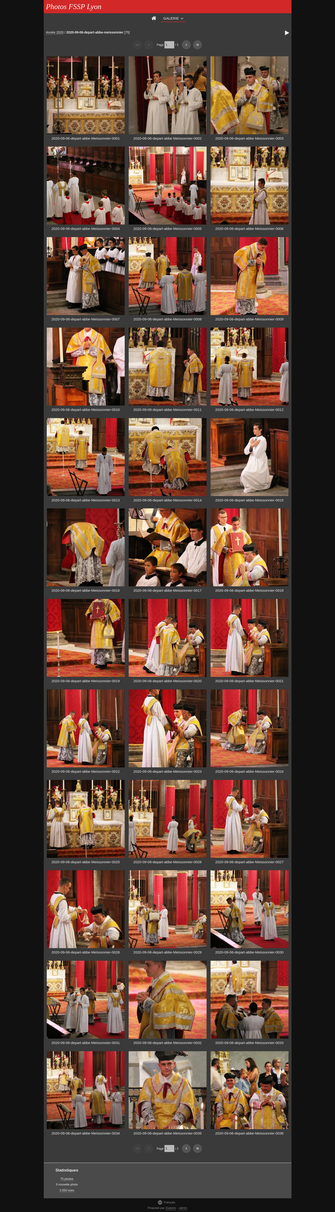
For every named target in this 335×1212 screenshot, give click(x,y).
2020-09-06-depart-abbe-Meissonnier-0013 (85, 500)
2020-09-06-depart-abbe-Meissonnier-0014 (167, 500)
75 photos (66, 1179)
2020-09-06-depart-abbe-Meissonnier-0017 (167, 590)
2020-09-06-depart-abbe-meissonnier (94, 32)
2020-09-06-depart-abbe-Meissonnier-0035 (167, 1133)
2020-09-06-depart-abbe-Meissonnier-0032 (167, 1043)
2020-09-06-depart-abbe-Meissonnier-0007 (85, 319)
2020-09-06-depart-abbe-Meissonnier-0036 (249, 1133)
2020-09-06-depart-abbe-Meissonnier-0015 (249, 500)
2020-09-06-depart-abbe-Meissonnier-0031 (85, 1043)
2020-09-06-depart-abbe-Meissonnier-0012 (249, 410)
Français (166, 1202)
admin (183, 1208)
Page (160, 45)
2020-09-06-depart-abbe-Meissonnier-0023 (167, 771)
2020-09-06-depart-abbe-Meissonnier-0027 (249, 862)
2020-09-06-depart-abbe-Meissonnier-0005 (167, 229)
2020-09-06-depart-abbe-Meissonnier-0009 (249, 319)
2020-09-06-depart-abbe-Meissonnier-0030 (249, 952)
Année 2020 (55, 32)
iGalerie (171, 1208)
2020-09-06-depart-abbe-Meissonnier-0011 (167, 410)
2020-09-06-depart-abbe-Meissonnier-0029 (167, 952)
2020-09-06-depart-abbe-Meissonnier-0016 (85, 590)
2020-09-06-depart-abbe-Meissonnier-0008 (167, 319)
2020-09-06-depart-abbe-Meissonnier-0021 (249, 681)
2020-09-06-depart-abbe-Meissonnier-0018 (249, 590)
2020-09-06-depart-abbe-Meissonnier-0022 (85, 771)
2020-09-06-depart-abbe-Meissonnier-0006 (249, 229)
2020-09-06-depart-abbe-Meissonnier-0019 (85, 681)
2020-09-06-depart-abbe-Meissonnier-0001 (85, 138)
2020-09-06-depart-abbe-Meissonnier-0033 (249, 1043)
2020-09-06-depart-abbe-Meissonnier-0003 (249, 138)
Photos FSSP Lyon (73, 6)
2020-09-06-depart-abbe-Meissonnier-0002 (167, 138)
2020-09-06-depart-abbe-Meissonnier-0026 (167, 862)
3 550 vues (67, 1190)
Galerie (171, 18)
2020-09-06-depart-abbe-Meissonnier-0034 (85, 1133)
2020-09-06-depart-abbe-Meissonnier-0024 (249, 771)
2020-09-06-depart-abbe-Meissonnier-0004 (85, 229)
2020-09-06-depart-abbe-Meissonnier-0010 (85, 410)
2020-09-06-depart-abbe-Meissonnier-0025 (85, 862)
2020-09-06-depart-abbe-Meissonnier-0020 (167, 681)
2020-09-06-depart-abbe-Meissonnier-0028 (85, 952)
